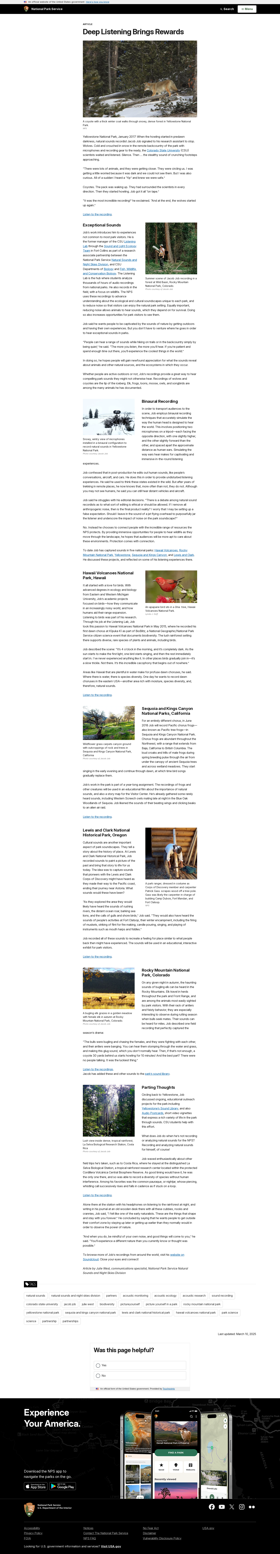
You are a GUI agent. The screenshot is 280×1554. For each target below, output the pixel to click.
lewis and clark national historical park (146, 1312)
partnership (49, 1321)
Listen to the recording (97, 214)
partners (111, 1295)
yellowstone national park (42, 1312)
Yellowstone (122, 555)
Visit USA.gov (111, 1546)
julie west (88, 1304)
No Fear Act (151, 1528)
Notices (88, 1528)
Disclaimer (149, 1533)
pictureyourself (130, 1304)
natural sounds (35, 1295)
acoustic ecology (165, 1295)
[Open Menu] (247, 9)
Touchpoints (169, 1388)
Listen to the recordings (98, 1069)
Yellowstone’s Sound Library (160, 1108)
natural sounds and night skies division (75, 1295)
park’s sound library (157, 1074)
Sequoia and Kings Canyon (149, 555)
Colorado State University (163, 150)
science (31, 1321)
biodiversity (107, 1304)
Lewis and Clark (184, 555)
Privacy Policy (33, 1533)
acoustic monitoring (135, 1295)
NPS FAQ (89, 1538)
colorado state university (42, 1304)
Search (227, 9)
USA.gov (208, 1528)
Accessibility (32, 1528)
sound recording (222, 1295)
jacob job (70, 1304)
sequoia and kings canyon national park (90, 1312)
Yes (104, 1365)
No (104, 1375)
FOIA (27, 1538)
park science (230, 1312)
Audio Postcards (152, 1113)
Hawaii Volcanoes (166, 550)
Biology (109, 269)
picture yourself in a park (161, 1304)
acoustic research (194, 1295)
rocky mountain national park (202, 1304)
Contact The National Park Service (105, 1533)
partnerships (70, 1321)
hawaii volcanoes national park (196, 1312)
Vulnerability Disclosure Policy (162, 1538)
